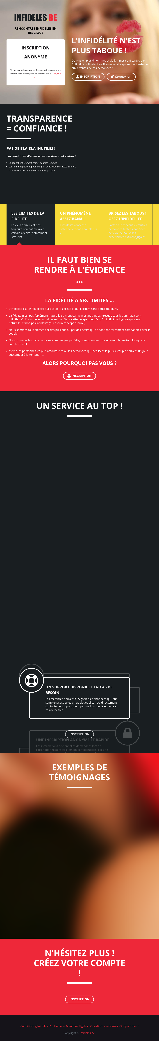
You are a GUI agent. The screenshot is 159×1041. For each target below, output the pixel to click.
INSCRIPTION (88, 76)
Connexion (121, 76)
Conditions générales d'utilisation (42, 1026)
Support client (129, 1026)
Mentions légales (77, 1026)
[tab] (31, 224)
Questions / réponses (104, 1026)
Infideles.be (87, 1033)
